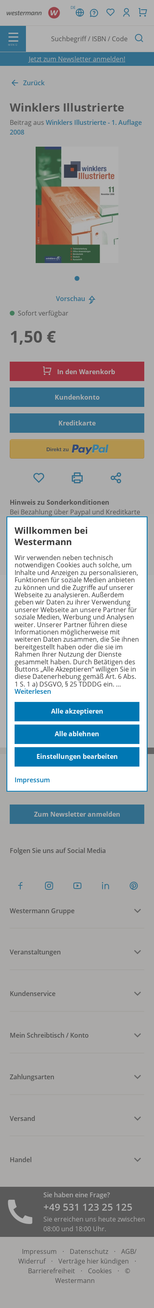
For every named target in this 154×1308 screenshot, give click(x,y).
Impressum (32, 779)
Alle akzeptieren (77, 711)
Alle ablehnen (77, 733)
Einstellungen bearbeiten (77, 756)
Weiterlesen (33, 691)
